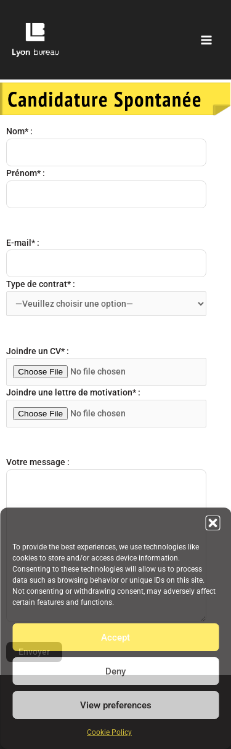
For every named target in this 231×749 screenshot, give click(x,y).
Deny (115, 671)
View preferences (116, 705)
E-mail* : (106, 258)
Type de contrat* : (106, 297)
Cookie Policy (109, 732)
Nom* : (106, 146)
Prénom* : (106, 188)
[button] (212, 523)
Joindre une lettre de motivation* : (106, 407)
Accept (115, 637)
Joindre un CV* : (106, 366)
